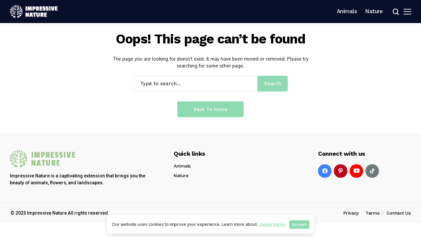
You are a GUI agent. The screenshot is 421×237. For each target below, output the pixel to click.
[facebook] (325, 171)
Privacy (351, 213)
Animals (182, 166)
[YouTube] (356, 171)
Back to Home (210, 109)
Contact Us (398, 213)
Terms (372, 213)
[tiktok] (372, 171)
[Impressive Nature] (43, 159)
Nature (181, 175)
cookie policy (272, 224)
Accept (299, 224)
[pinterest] (340, 171)
